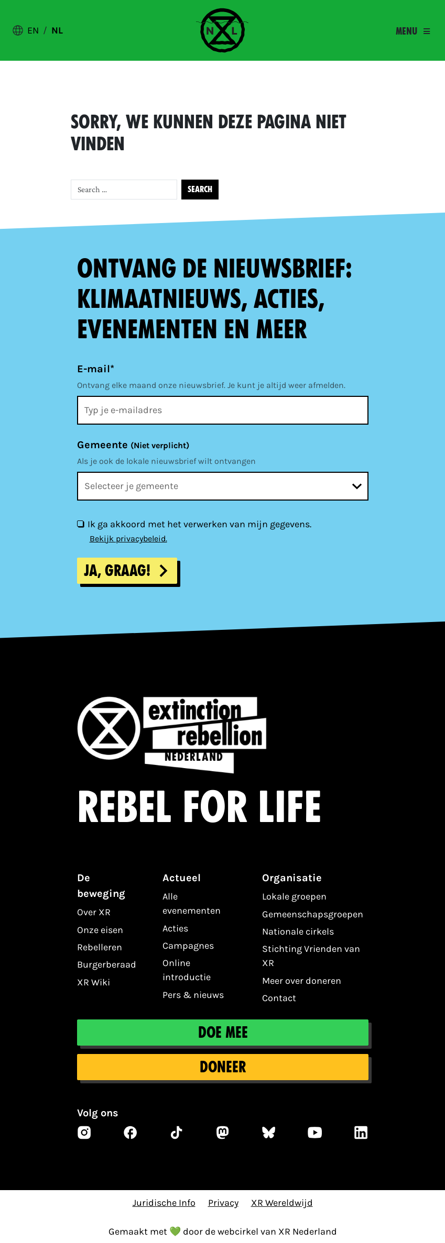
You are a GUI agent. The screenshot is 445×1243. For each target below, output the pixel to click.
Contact (279, 998)
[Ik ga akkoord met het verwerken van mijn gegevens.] (80, 523)
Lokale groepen (294, 896)
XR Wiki (93, 982)
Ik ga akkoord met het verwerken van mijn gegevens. (199, 524)
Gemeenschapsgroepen (312, 914)
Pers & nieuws (193, 995)
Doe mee (222, 1032)
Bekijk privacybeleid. (128, 538)
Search (200, 189)
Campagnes (188, 945)
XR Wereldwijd (282, 1202)
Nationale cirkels (298, 931)
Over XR (94, 912)
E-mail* (95, 369)
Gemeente (133, 445)
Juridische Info (164, 1202)
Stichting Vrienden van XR (311, 956)
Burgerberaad (106, 964)
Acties (175, 928)
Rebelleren (99, 947)
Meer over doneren (301, 980)
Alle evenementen (191, 903)
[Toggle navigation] (413, 31)
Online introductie (186, 970)
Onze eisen (100, 930)
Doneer (223, 1067)
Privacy (223, 1202)
